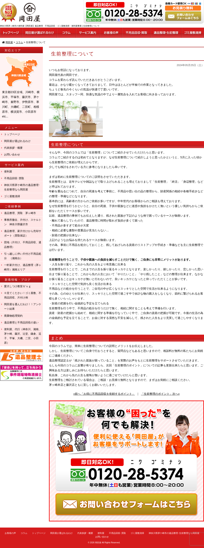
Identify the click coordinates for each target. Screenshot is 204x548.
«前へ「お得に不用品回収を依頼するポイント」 (104, 393)
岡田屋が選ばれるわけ (17, 141)
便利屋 (8, 171)
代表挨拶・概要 (13, 147)
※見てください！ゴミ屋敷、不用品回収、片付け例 (22, 295)
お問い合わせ (12, 154)
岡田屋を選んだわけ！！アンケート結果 (22, 306)
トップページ (12, 134)
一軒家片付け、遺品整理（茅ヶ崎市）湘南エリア (22, 267)
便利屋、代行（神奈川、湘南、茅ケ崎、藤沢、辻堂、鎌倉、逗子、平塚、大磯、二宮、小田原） (22, 336)
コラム (24, 533)
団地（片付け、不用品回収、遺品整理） (22, 244)
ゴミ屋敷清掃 (12, 196)
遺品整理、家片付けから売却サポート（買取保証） (22, 233)
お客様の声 (10, 533)
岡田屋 (98, 542)
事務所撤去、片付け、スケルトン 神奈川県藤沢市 (22, 222)
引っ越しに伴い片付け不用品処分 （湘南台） (22, 256)
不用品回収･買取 (14, 178)
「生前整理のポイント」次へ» (160, 393)
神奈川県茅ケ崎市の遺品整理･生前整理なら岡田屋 (22, 187)
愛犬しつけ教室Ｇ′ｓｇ (19, 286)
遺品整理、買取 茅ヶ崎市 (20, 213)
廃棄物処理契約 (14, 315)
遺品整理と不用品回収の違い (21, 322)
